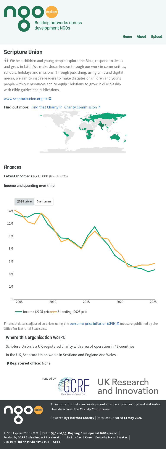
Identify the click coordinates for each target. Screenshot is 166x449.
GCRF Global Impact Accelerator (40, 437)
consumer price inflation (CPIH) (93, 324)
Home (127, 36)
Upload (156, 36)
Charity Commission (81, 107)
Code (56, 442)
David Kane (84, 437)
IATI (46, 442)
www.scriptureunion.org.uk (26, 98)
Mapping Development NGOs (88, 433)
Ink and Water (117, 437)
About (141, 36)
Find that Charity (45, 107)
